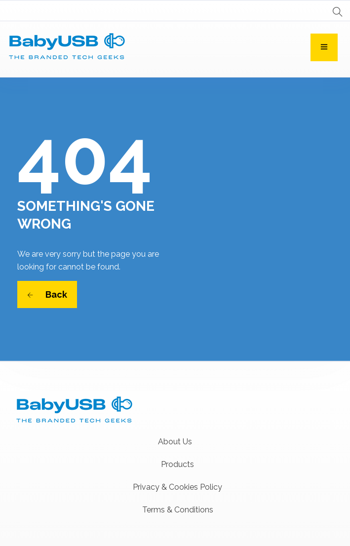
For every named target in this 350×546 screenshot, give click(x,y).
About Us (175, 441)
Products (177, 464)
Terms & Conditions (177, 509)
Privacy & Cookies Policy (177, 487)
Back (47, 294)
